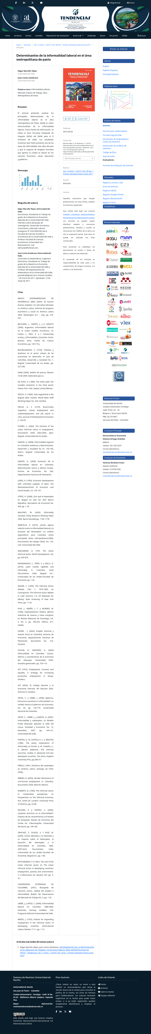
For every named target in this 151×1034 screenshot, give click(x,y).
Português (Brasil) (110, 74)
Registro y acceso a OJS (113, 182)
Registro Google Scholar (113, 194)
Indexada (92, 35)
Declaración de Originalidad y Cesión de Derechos (115, 140)
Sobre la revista (106, 992)
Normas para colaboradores (115, 131)
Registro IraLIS (109, 202)
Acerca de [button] (77, 35)
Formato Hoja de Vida (112, 135)
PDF (69, 119)
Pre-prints (113, 35)
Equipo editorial (106, 995)
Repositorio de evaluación (58, 35)
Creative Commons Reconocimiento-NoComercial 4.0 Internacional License (33, 1021)
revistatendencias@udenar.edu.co (117, 452)
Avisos (102, 35)
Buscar (142, 35)
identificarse (74, 1004)
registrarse (60, 998)
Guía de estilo (109, 156)
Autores (106, 125)
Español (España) (110, 70)
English (106, 66)
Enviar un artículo (119, 48)
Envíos (28, 35)
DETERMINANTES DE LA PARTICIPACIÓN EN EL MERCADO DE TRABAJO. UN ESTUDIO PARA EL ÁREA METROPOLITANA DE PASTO (57, 950)
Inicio (7, 35)
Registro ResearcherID (112, 198)
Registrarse (114, 2)
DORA (124, 35)
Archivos (17, 35)
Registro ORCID (109, 190)
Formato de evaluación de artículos (118, 165)
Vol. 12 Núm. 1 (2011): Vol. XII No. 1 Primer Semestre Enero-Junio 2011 (62, 45)
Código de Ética (109, 152)
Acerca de (67, 990)
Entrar (131, 2)
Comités (38, 35)
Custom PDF (82, 119)
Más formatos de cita (73, 158)
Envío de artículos (110, 186)
